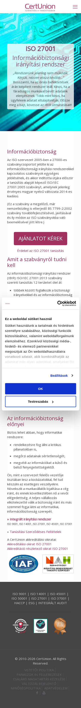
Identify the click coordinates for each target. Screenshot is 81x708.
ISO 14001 (38, 594)
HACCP (19, 603)
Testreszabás (40, 401)
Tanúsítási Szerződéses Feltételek (35, 531)
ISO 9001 (20, 594)
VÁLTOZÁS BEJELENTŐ (39, 683)
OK (40, 388)
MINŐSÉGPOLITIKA (26, 688)
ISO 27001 (39, 598)
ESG (32, 603)
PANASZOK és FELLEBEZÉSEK (39, 674)
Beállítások (59, 375)
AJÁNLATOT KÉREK (40, 238)
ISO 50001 (19, 598)
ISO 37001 (59, 598)
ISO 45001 (58, 594)
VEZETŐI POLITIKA (39, 670)
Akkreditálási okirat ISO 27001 (29, 544)
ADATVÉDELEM (55, 688)
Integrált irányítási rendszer (30, 519)
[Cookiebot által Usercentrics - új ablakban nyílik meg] (57, 303)
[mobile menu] (75, 6)
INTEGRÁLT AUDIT (52, 603)
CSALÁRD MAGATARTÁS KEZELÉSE (39, 679)
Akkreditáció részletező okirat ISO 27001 (37, 548)
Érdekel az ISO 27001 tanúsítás (40, 250)
